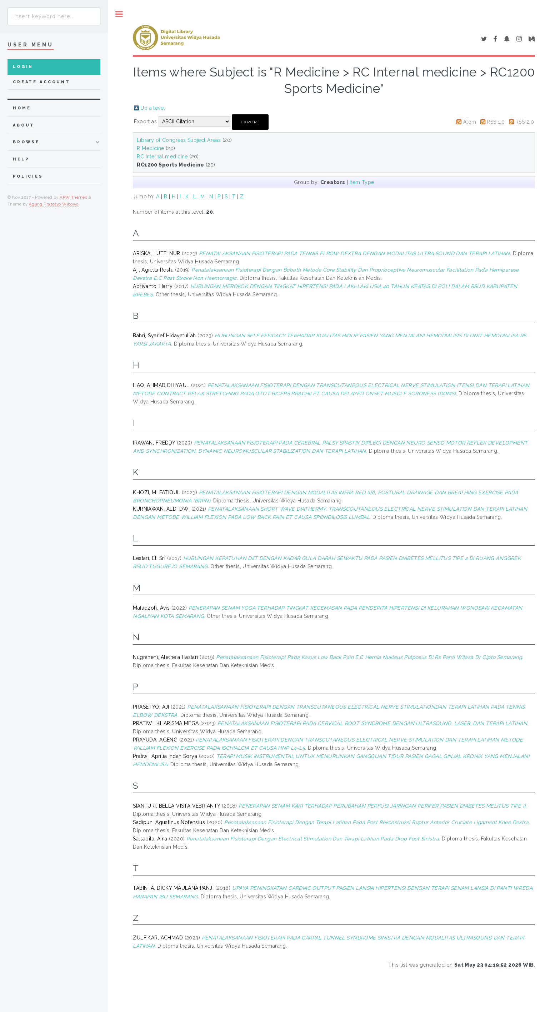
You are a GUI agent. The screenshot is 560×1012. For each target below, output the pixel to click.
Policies (28, 176)
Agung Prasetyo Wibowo (54, 204)
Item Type (362, 182)
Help (21, 159)
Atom (469, 122)
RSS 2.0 (524, 122)
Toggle (119, 14)
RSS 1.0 (496, 122)
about (24, 125)
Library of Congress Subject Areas (179, 140)
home (22, 108)
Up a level (152, 108)
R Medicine (150, 148)
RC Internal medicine (162, 156)
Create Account (41, 82)
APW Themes (73, 197)
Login (23, 66)
